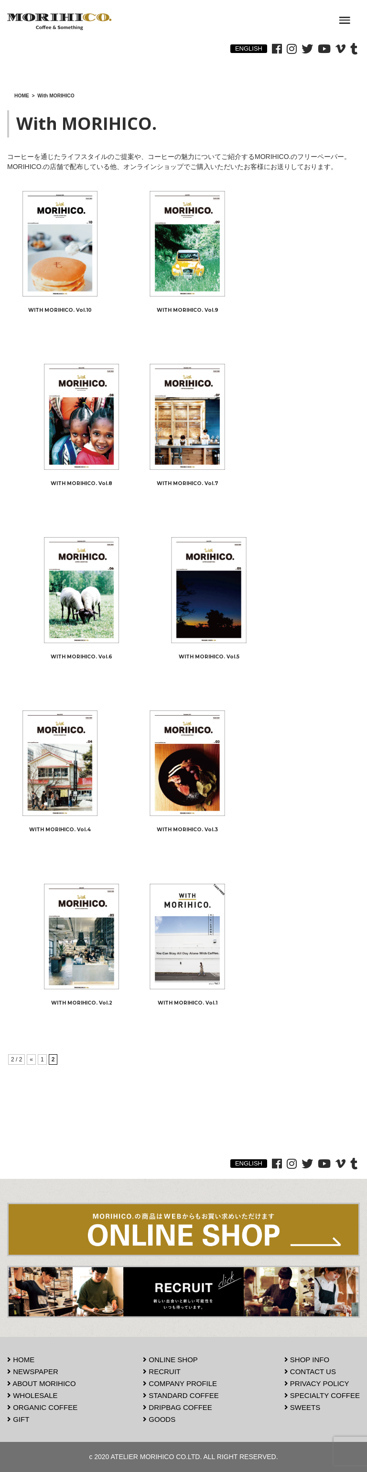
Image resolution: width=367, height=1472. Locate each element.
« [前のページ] (31, 1059)
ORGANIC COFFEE (42, 1407)
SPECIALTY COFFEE (322, 1395)
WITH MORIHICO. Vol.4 (60, 829)
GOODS (159, 1419)
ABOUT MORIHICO (41, 1383)
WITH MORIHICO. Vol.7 (187, 483)
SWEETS (302, 1407)
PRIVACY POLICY (316, 1383)
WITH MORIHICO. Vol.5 (209, 657)
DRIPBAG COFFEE (177, 1407)
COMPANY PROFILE (180, 1383)
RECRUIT (162, 1371)
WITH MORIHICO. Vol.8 (81, 483)
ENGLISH (248, 48)
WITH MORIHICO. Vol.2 (81, 1003)
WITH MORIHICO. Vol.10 (60, 310)
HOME (20, 1360)
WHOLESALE (32, 1395)
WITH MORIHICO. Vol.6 (81, 657)
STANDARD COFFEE (181, 1395)
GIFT (18, 1419)
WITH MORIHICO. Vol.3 (187, 829)
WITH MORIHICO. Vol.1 (187, 1003)
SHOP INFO (306, 1360)
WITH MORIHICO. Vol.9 (187, 310)
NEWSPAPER (32, 1371)
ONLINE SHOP (170, 1360)
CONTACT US (310, 1371)
